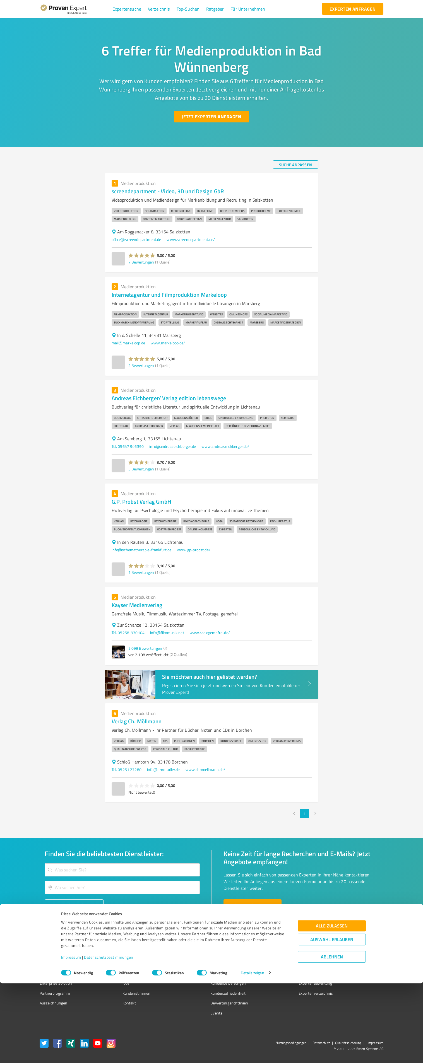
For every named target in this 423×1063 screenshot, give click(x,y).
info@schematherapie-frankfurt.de (142, 549)
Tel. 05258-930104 (128, 632)
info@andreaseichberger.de (172, 446)
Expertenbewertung (284, 983)
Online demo (278, 973)
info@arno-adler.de (163, 769)
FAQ (192, 963)
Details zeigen (252, 1052)
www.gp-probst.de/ (193, 549)
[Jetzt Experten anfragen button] (211, 116)
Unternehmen (124, 963)
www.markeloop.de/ (168, 343)
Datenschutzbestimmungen (108, 1037)
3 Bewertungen (141, 469)
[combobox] (122, 869)
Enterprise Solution (56, 983)
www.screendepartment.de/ (191, 239)
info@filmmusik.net (167, 632)
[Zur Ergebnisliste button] (74, 905)
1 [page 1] (304, 813)
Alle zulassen (332, 1005)
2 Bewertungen (141, 365)
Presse (273, 953)
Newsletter (276, 963)
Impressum (71, 1037)
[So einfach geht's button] (252, 905)
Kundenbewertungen (207, 983)
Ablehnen (332, 1036)
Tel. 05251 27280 (126, 769)
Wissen (195, 953)
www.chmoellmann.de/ (205, 769)
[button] (126, 9)
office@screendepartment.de (136, 239)
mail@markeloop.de (128, 343)
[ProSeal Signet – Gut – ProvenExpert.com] (362, 964)
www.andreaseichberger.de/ (225, 446)
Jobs (115, 983)
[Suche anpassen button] (295, 164)
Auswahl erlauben (331, 1019)
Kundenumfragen (54, 963)
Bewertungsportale (205, 973)
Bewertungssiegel (55, 953)
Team (116, 973)
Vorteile (46, 973)
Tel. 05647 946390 (128, 446)
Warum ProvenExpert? (131, 953)
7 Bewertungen (141, 262)
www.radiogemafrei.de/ (210, 632)
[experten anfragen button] (352, 9)
